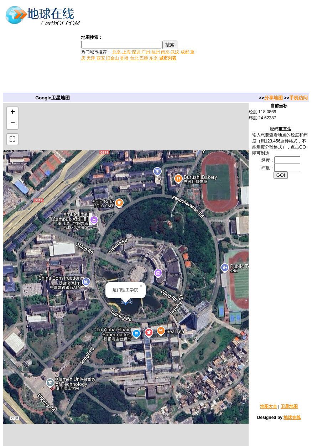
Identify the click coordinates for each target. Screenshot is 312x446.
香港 (124, 58)
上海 (126, 52)
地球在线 (292, 417)
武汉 (175, 52)
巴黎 (144, 58)
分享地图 (273, 97)
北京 (116, 52)
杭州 (155, 52)
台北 (134, 58)
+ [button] (12, 112)
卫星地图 (289, 406)
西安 (101, 58)
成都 (185, 52)
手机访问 (298, 97)
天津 (91, 58)
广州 (145, 52)
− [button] (12, 123)
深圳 (136, 52)
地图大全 (268, 406)
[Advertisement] (254, 47)
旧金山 (112, 58)
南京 (165, 52)
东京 (153, 58)
